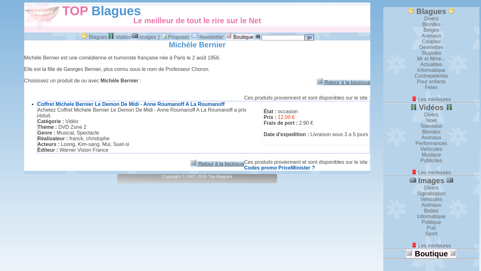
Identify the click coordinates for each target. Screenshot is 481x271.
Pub (431, 228)
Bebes (431, 210)
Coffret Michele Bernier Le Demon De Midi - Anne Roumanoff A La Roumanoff (131, 104)
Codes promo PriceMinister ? (279, 167)
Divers (431, 18)
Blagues (116, 11)
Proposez (176, 37)
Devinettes (431, 47)
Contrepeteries (431, 76)
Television (431, 126)
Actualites (431, 64)
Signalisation (431, 193)
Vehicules (432, 149)
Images (144, 37)
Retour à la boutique (344, 82)
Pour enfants (431, 81)
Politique (431, 222)
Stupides (431, 53)
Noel (431, 120)
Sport (431, 233)
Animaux (431, 35)
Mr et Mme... (431, 58)
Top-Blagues (220, 176)
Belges (431, 30)
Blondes (431, 24)
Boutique (240, 37)
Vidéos (119, 37)
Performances (431, 143)
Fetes (431, 87)
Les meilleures (431, 99)
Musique (431, 154)
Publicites (431, 160)
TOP (75, 11)
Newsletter (207, 37)
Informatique (431, 70)
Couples (431, 41)
